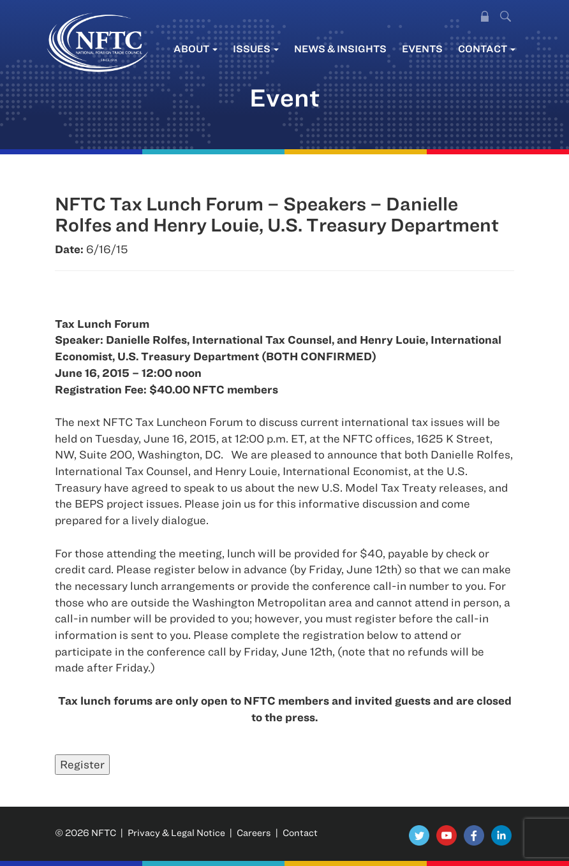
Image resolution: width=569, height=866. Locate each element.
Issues (256, 48)
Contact (486, 48)
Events (422, 48)
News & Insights (340, 48)
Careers (254, 832)
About (196, 48)
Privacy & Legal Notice (176, 832)
